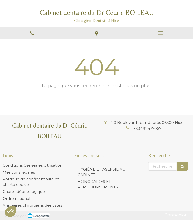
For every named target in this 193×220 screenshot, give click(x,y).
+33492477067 (147, 128)
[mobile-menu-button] (161, 33)
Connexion (176, 214)
